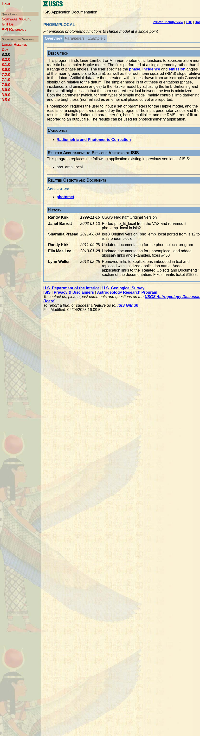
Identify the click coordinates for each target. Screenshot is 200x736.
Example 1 (97, 38)
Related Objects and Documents (77, 180)
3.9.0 (6, 95)
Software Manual (16, 19)
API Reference (14, 29)
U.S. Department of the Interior (71, 288)
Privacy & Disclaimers (74, 292)
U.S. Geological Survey (123, 288)
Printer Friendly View (168, 22)
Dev (5, 49)
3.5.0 (6, 100)
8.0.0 (6, 70)
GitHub (8, 24)
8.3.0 (6, 54)
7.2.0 (6, 75)
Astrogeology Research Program (127, 292)
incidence (151, 69)
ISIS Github (127, 305)
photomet (65, 197)
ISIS (47, 292)
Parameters (75, 38)
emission (177, 69)
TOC (189, 22)
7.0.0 (6, 85)
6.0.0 (6, 90)
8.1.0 (6, 65)
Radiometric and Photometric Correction (94, 140)
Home (6, 4)
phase (134, 69)
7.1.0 (6, 80)
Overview (53, 38)
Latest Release (14, 44)
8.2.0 (6, 59)
